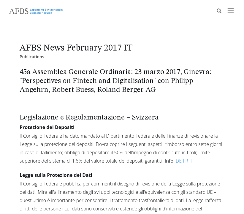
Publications (32, 56)
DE (179, 161)
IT (191, 161)
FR (185, 161)
